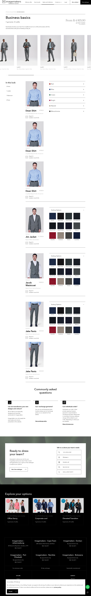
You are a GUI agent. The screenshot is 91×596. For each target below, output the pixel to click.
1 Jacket (8, 91)
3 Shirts (8, 86)
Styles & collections (11, 12)
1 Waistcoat (9, 95)
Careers (18, 578)
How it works (37, 2)
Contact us (58, 2)
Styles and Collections (48, 2)
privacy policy (57, 587)
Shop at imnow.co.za (68, 424)
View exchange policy (41, 421)
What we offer (28, 2)
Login (65, 2)
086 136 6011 (18, 548)
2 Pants (8, 100)
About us (73, 578)
